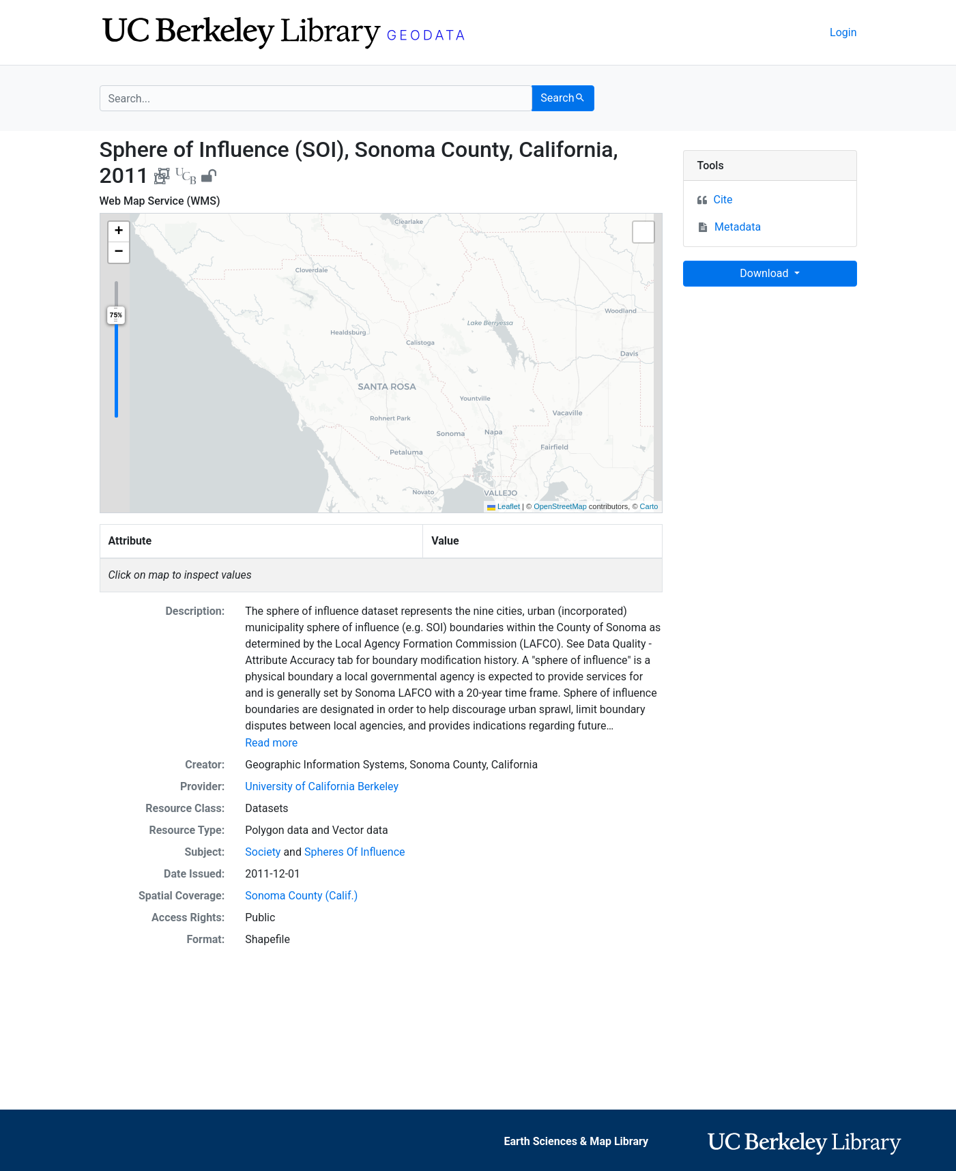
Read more (271, 742)
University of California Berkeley (322, 786)
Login (843, 32)
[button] (118, 232)
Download (765, 273)
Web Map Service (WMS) (160, 200)
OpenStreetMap (560, 506)
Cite (723, 199)
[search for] (316, 98)
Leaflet (503, 506)
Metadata (737, 226)
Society (262, 851)
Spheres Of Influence (354, 851)
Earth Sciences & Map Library (576, 1141)
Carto (649, 506)
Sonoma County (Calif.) (301, 895)
